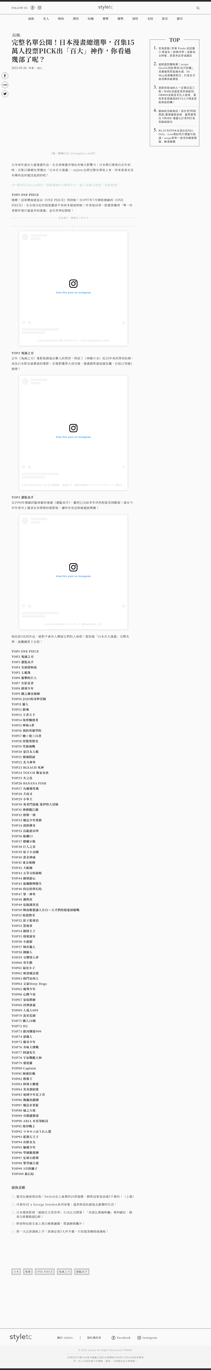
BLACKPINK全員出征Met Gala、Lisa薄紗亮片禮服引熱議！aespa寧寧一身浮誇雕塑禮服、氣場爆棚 (178, 135)
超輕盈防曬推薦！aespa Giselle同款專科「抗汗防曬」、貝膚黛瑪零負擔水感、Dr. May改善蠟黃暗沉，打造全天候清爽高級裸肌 (177, 71)
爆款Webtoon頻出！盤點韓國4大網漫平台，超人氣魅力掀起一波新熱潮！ (68, 185)
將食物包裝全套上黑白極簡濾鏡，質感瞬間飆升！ (50, 1223)
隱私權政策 (94, 1338)
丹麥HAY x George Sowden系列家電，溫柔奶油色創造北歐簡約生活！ (66, 1204)
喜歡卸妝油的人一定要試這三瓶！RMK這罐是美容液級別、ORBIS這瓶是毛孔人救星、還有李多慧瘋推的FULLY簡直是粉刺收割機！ (178, 94)
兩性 (135, 18)
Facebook (121, 1338)
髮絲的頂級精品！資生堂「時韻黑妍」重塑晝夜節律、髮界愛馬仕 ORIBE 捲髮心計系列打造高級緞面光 (177, 116)
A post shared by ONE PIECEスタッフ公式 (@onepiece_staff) (73, 340)
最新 (31, 18)
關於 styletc (65, 1338)
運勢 (120, 18)
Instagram (147, 1338)
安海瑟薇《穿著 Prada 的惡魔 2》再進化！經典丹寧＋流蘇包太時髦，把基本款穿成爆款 (177, 51)
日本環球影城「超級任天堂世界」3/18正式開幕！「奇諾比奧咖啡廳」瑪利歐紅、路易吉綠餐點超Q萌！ (74, 1214)
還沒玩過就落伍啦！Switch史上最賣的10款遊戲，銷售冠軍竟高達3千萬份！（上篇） (75, 1196)
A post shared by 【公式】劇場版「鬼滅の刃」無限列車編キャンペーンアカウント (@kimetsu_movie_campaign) (86, 485)
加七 (39, 68)
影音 (165, 18)
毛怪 (150, 18)
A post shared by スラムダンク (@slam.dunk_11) (73, 624)
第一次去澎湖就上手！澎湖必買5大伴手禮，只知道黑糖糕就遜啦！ (62, 1231)
